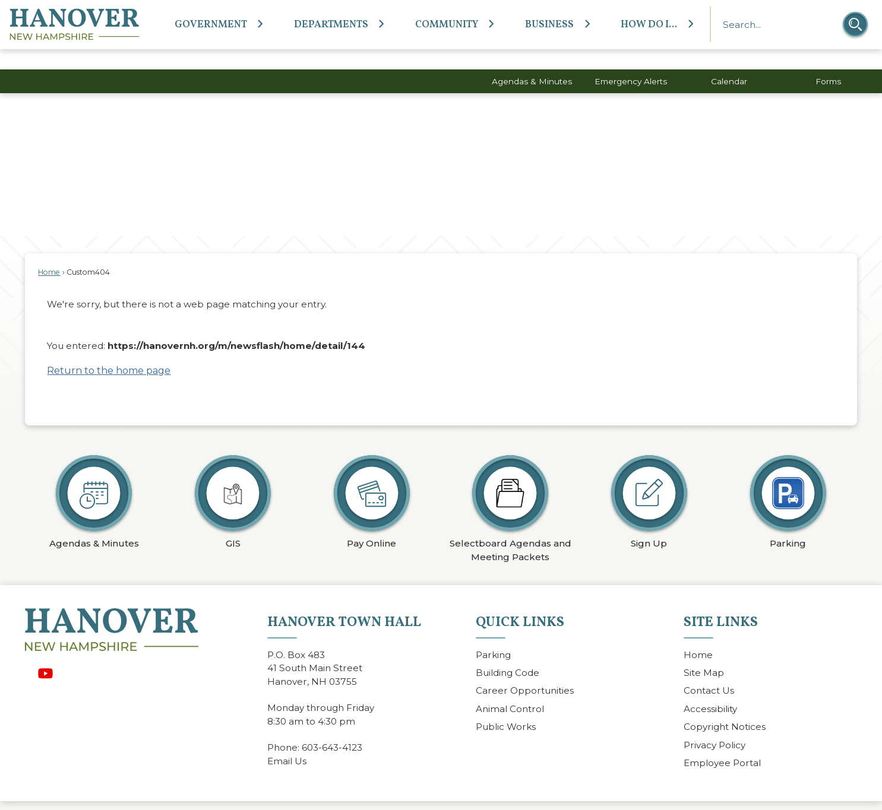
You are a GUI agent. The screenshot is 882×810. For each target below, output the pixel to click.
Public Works (506, 706)
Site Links (721, 602)
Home (49, 251)
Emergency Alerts (631, 61)
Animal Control (510, 688)
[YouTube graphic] (45, 653)
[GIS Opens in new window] (232, 479)
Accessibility (710, 688)
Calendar (729, 61)
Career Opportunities (525, 670)
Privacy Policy (714, 724)
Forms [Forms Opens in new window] (828, 61)
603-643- (322, 727)
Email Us (286, 741)
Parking (493, 634)
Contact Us (709, 670)
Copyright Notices (725, 706)
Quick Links (520, 602)
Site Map (704, 652)
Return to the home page (108, 350)
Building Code (507, 652)
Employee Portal (722, 742)
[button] (855, 24)
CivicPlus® (512, 794)
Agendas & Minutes (532, 61)
